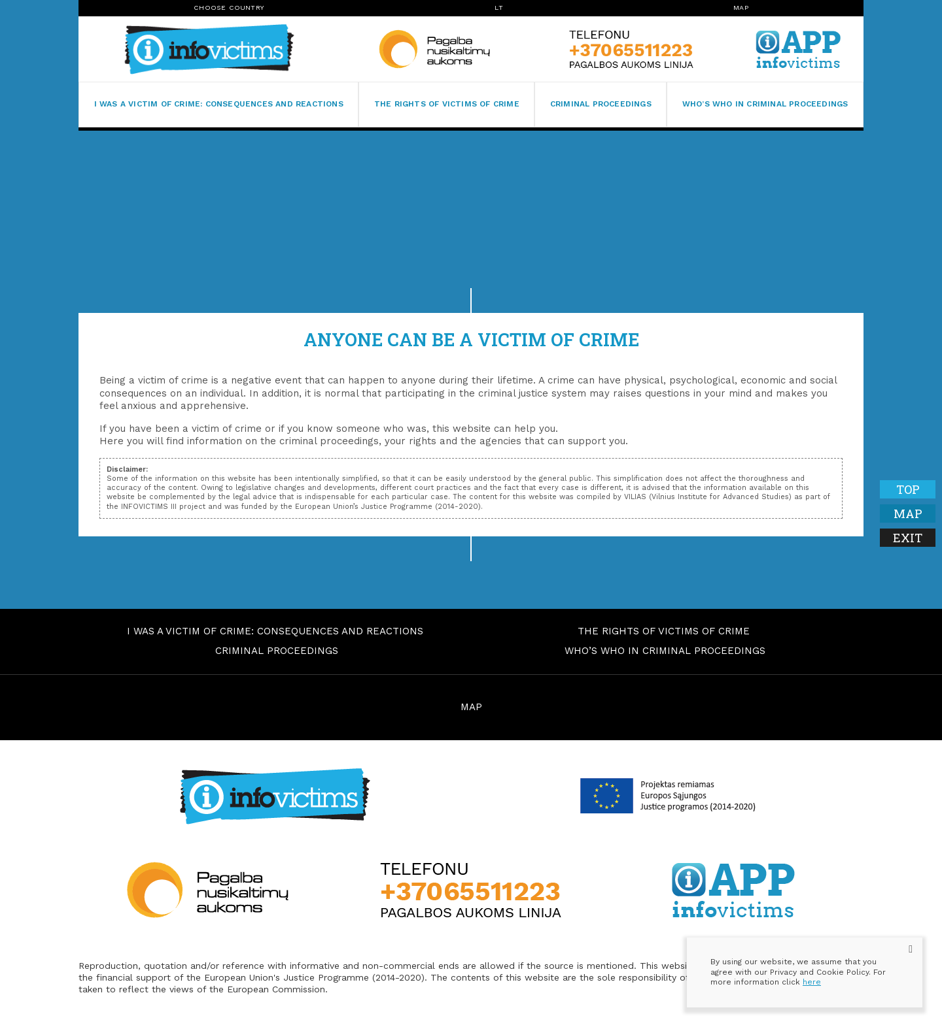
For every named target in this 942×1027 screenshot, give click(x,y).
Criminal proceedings (601, 103)
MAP (471, 707)
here (812, 981)
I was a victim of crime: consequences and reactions (218, 103)
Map (740, 7)
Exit (907, 538)
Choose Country (229, 7)
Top (908, 489)
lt (498, 7)
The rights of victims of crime (446, 103)
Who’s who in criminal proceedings (765, 103)
